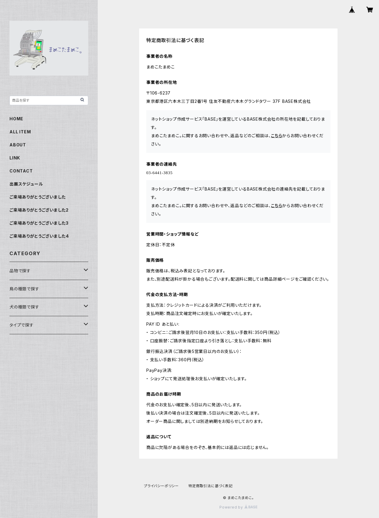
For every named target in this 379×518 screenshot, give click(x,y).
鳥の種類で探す (24, 288)
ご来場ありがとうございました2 (39, 209)
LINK (14, 157)
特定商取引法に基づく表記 (210, 486)
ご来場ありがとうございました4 (39, 236)
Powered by (238, 507)
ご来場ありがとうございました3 (39, 223)
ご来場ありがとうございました (37, 196)
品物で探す (20, 270)
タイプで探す (21, 324)
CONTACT (21, 170)
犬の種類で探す (24, 306)
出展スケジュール (26, 183)
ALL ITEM (20, 131)
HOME (16, 118)
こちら (276, 135)
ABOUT (17, 144)
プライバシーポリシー (161, 486)
